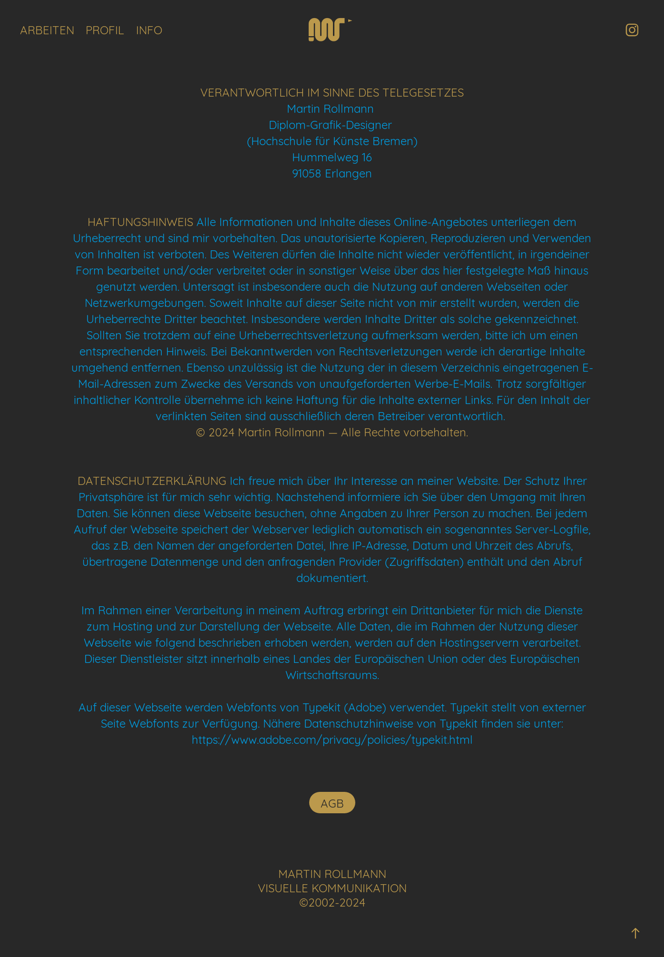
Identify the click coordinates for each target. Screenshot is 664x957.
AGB (332, 802)
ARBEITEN (47, 29)
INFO (149, 29)
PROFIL (105, 29)
